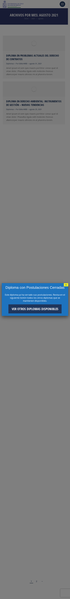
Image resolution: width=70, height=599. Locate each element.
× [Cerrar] (66, 284)
